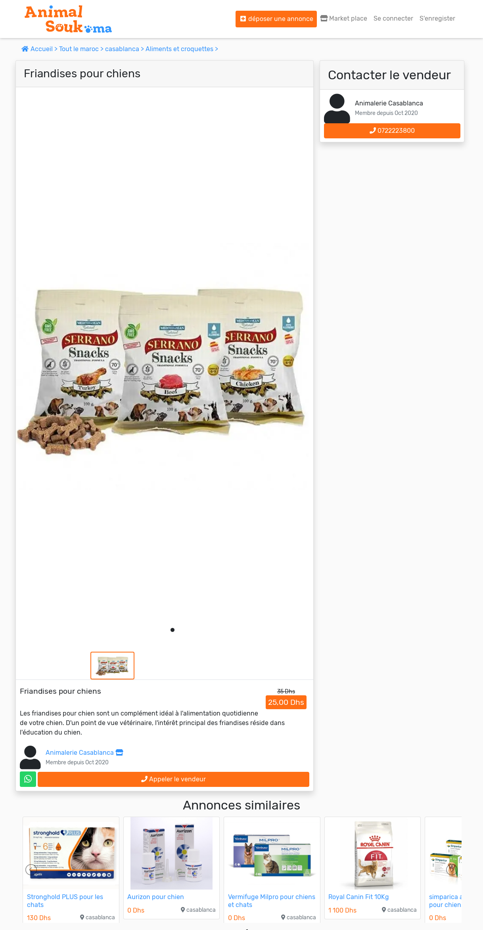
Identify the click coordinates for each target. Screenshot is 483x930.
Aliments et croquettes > (182, 49)
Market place (343, 18)
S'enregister (437, 18)
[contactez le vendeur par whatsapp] (28, 779)
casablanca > (125, 49)
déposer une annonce (276, 19)
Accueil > (40, 49)
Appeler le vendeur (173, 779)
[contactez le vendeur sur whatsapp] (28, 779)
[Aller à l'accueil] (68, 19)
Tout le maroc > (82, 49)
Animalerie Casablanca (84, 752)
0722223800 (392, 130)
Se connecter (393, 18)
